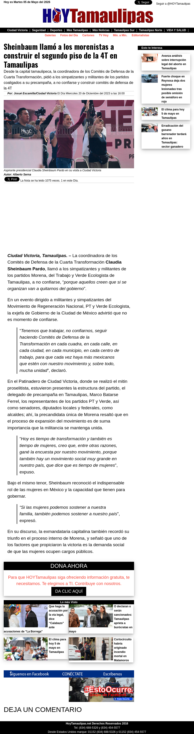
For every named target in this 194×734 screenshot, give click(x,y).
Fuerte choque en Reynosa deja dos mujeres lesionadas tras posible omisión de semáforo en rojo (173, 89)
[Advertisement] (69, 215)
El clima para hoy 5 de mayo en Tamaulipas (172, 113)
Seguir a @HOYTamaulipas (173, 3)
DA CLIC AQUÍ (68, 591)
